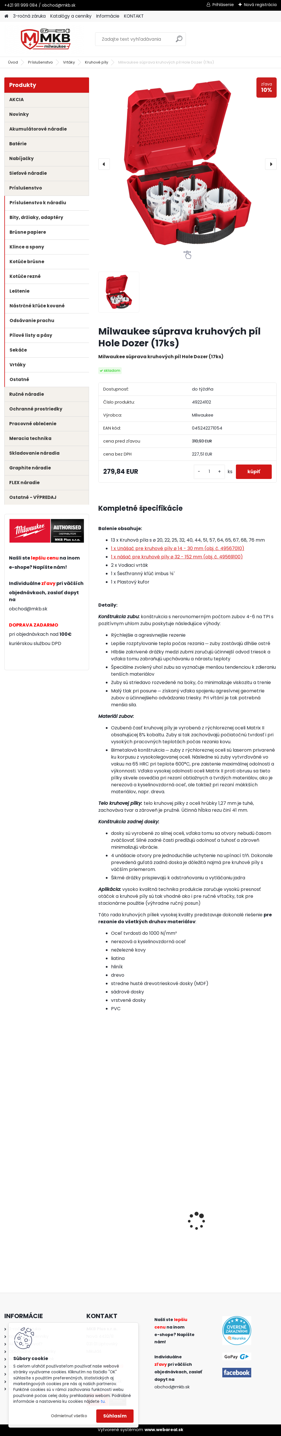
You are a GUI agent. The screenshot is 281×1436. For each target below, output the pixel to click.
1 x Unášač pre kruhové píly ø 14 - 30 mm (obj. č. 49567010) (177, 548)
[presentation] (104, 164)
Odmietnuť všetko (69, 1416)
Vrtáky (69, 62)
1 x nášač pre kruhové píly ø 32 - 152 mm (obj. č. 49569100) (177, 556)
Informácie (107, 16)
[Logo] (44, 39)
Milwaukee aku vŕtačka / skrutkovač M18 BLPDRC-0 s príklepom (186, 1220)
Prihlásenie (223, 5)
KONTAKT (134, 16)
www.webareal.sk (164, 1430)
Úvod (13, 62)
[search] (179, 41)
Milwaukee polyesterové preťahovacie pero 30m (123, 1220)
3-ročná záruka (29, 16)
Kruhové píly (96, 62)
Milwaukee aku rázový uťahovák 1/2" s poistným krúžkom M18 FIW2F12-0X (247, 1220)
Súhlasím (115, 1416)
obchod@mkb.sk (28, 608)
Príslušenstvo (40, 62)
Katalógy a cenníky (71, 16)
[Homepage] (6, 16)
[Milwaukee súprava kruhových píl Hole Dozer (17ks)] (187, 164)
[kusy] (209, 472)
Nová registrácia (260, 5)
